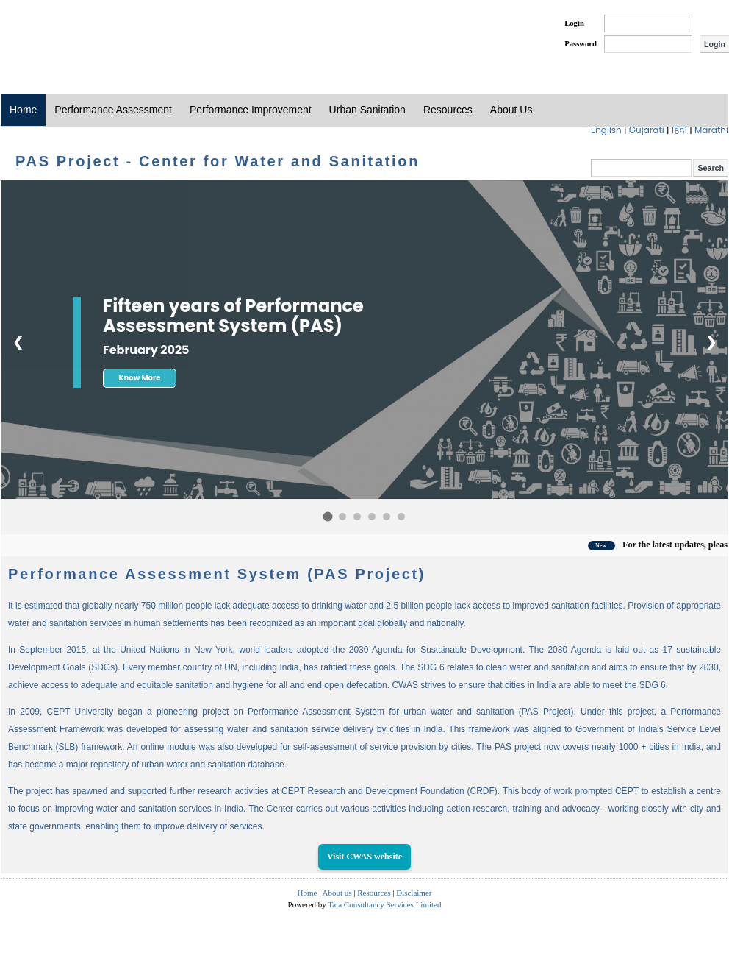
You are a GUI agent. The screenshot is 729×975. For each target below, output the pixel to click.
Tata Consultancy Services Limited (384, 904)
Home (23, 110)
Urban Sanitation (367, 110)
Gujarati (648, 130)
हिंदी (681, 130)
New (611, 545)
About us (337, 892)
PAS (50, 35)
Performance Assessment (113, 110)
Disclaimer (413, 892)
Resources (448, 110)
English (607, 130)
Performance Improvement (251, 110)
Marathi (711, 130)
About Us (511, 110)
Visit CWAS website (364, 856)
